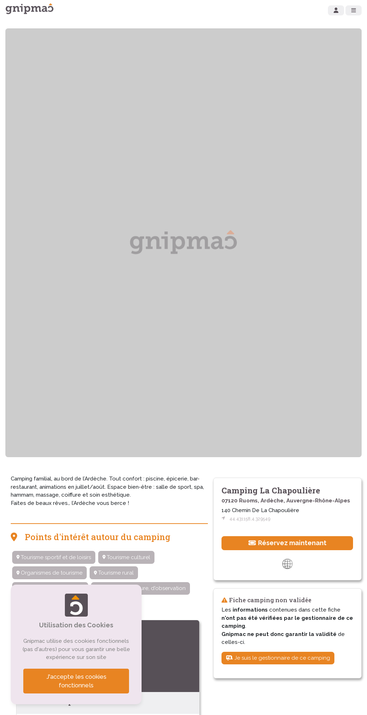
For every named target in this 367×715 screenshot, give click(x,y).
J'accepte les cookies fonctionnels (76, 681)
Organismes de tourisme (49, 573)
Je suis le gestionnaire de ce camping (278, 658)
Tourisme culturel (126, 557)
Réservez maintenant (287, 543)
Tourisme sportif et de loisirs (53, 557)
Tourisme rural (114, 573)
